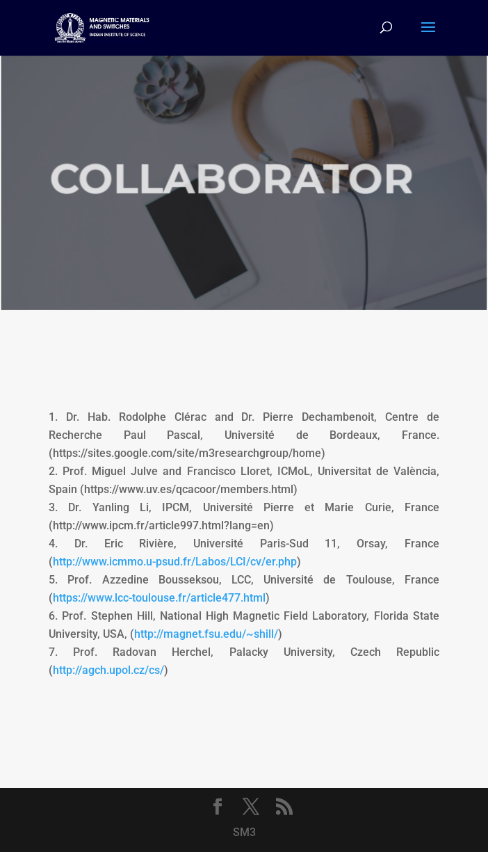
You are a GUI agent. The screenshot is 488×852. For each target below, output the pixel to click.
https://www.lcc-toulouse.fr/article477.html (159, 597)
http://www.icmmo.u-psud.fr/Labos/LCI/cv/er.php (175, 561)
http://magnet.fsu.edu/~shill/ (206, 634)
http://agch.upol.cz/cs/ (108, 670)
